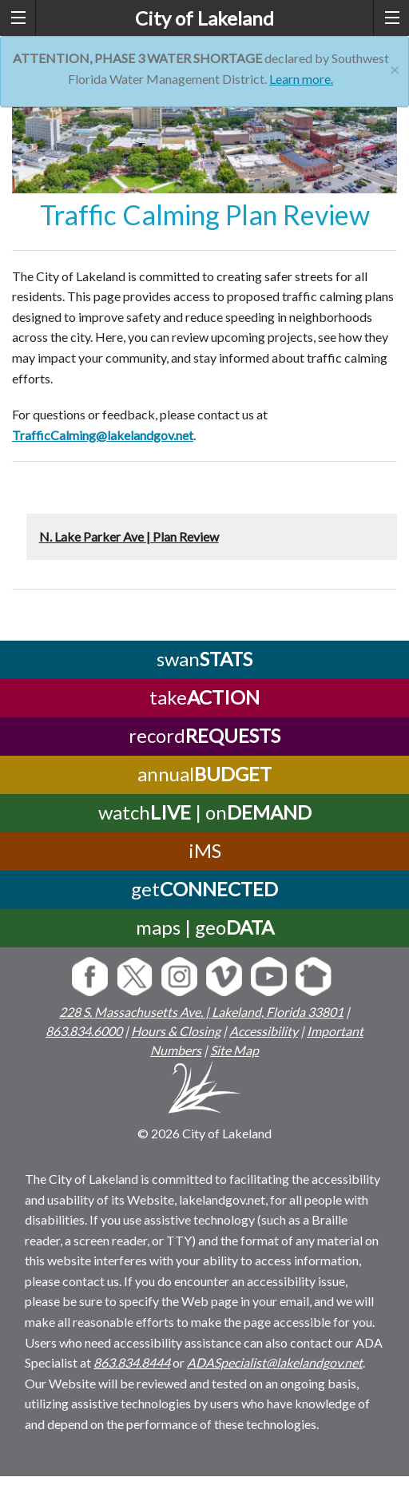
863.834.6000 (84, 1030)
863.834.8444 (131, 1362)
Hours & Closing (175, 1030)
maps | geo (205, 927)
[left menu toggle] (18, 18)
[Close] (395, 67)
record (204, 735)
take (204, 697)
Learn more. (301, 78)
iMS (205, 850)
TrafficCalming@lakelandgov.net (102, 435)
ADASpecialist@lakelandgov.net (275, 1362)
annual (204, 773)
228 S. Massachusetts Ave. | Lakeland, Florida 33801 (201, 1011)
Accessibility (263, 1030)
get (204, 888)
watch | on (205, 812)
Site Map (234, 1050)
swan (204, 658)
